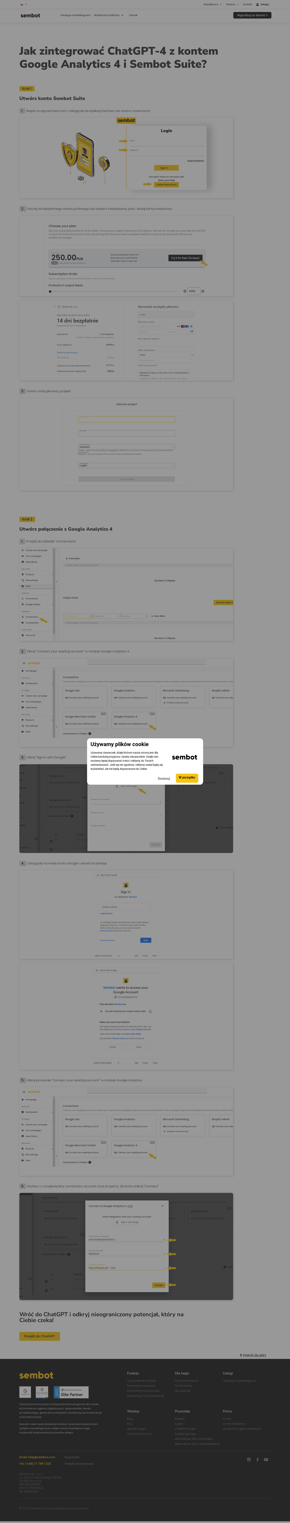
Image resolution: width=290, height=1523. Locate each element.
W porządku (187, 778)
